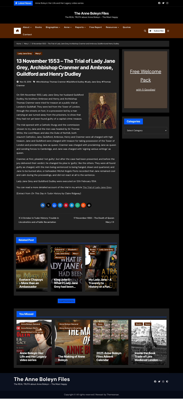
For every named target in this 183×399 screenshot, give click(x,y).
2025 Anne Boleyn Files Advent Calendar (108, 357)
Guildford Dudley (76, 81)
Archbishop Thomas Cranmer (52, 81)
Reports (79, 27)
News (92, 253)
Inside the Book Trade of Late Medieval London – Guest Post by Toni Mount (147, 360)
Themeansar (113, 395)
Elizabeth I (72, 249)
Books (38, 27)
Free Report (95, 27)
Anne (67, 27)
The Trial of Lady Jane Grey (97, 187)
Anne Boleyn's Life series (32, 331)
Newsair (99, 395)
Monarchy (60, 257)
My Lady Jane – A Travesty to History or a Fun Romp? (100, 285)
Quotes (127, 27)
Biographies (52, 27)
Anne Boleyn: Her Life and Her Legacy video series (33, 357)
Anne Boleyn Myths (29, 327)
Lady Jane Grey (25, 53)
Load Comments (66, 300)
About (26, 27)
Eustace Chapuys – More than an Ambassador (31, 283)
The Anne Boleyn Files (91, 13)
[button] (168, 31)
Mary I (38, 53)
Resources (112, 27)
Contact (27, 34)
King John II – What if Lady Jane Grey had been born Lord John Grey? (66, 286)
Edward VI (59, 249)
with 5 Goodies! (145, 89)
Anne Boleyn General (30, 323)
